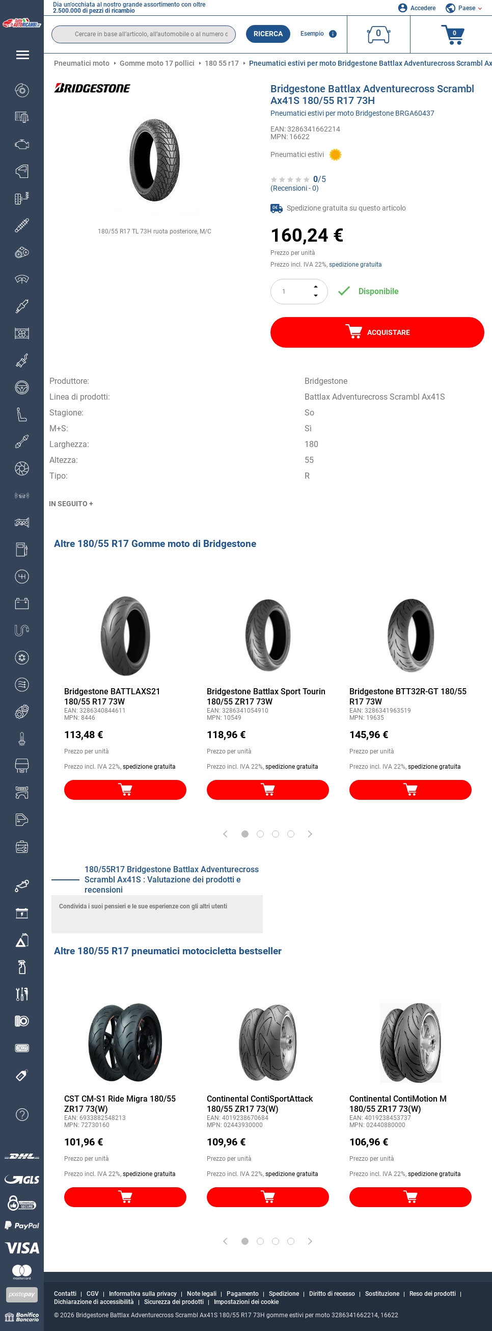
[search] (143, 34)
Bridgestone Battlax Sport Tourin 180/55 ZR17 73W (266, 697)
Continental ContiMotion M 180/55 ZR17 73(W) (398, 1104)
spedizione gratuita (355, 264)
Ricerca (268, 34)
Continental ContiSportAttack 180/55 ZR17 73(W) (260, 1104)
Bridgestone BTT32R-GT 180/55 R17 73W (408, 697)
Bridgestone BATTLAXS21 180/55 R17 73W (112, 697)
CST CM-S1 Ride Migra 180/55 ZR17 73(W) (120, 1104)
